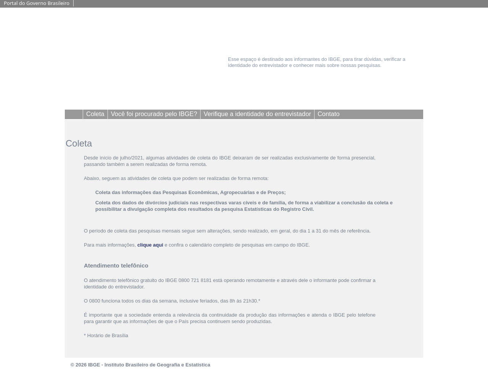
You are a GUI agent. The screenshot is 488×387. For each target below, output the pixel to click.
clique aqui (150, 245)
